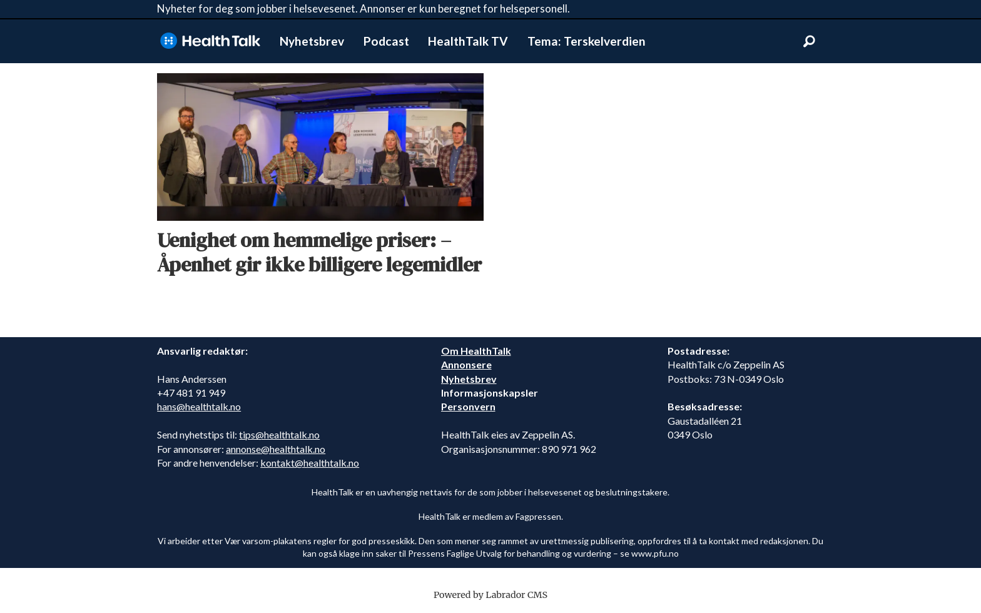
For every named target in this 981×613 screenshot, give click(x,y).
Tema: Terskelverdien (586, 41)
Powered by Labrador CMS (490, 594)
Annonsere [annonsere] (466, 364)
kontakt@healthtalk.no (309, 463)
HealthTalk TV (468, 41)
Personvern (468, 406)
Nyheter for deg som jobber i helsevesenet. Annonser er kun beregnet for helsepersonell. (363, 8)
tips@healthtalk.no (279, 434)
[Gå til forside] (210, 41)
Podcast (386, 41)
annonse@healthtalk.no (275, 449)
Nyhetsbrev (312, 41)
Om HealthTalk (476, 351)
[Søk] (809, 41)
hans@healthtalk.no (199, 406)
